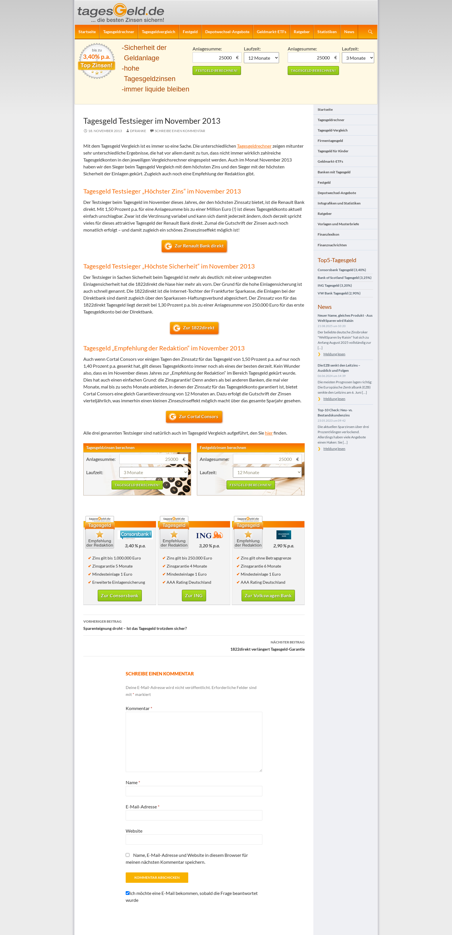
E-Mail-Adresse (142, 806)
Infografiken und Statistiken (339, 203)
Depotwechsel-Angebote (227, 31)
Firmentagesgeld (330, 140)
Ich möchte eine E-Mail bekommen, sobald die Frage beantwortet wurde (192, 896)
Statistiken (327, 31)
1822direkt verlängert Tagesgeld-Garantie (194, 645)
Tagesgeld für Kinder (333, 151)
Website (134, 830)
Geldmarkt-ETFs (271, 31)
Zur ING (194, 595)
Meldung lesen (334, 354)
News (349, 31)
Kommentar (139, 708)
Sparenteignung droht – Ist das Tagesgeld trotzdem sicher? (194, 624)
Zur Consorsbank (120, 595)
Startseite (87, 31)
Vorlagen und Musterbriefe (338, 224)
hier (269, 432)
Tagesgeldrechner (118, 31)
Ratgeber (302, 31)
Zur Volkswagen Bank (268, 595)
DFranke (138, 131)
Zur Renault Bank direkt (199, 245)
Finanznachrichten (332, 245)
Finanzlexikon (328, 234)
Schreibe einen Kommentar (180, 131)
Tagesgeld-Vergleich (333, 130)
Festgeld (190, 31)
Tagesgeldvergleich (158, 31)
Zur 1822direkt (199, 327)
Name (133, 782)
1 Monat (261, 57)
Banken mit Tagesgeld (334, 172)
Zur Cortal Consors (199, 416)
